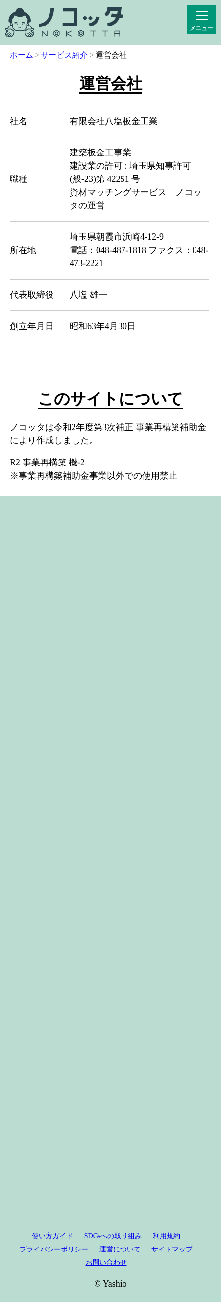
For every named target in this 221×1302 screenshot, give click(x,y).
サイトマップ (172, 1249)
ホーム (21, 55)
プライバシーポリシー (54, 1249)
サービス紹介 (64, 55)
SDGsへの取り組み (113, 1236)
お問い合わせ (106, 1262)
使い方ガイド (52, 1236)
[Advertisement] (110, 852)
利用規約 (166, 1236)
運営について (120, 1249)
